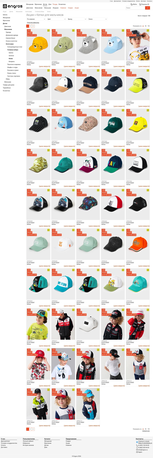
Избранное (26, 443)
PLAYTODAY (30, 63)
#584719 (29, 421)
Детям (11, 11)
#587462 (79, 181)
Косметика (6, 91)
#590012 (129, 61)
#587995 (79, 101)
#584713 (79, 421)
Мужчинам (6, 20)
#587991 (129, 101)
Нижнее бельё (10, 38)
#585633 (129, 261)
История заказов (28, 445)
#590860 (54, 61)
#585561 (79, 301)
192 (149, 26)
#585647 (29, 261)
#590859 (79, 61)
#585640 (54, 261)
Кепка (29, 64)
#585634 (104, 261)
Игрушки (55, 8)
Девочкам (29, 8)
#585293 (129, 341)
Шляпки (11, 55)
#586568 (29, 221)
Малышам (47, 8)
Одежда (8, 32)
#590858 (104, 61)
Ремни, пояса (11, 73)
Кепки (11, 58)
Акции (77, 8)
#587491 (79, 141)
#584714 (54, 421)
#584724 (104, 381)
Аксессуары (28, 11)
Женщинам (6, 17)
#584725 (79, 381)
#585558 (129, 301)
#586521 (79, 221)
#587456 (129, 181)
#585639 (79, 261)
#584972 (54, 381)
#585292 (29, 381)
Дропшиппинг (117, 1)
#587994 (104, 101)
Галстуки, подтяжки (13, 76)
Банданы (12, 61)
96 (145, 26)
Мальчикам (38, 8)
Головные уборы (39, 11)
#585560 (104, 301)
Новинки (63, 8)
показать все (146, 431)
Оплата (138, 1)
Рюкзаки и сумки (12, 70)
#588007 (29, 101)
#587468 (104, 141)
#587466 (129, 141)
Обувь (8, 79)
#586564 (54, 221)
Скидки (70, 8)
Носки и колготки (11, 41)
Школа (5, 14)
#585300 (79, 341)
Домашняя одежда (12, 35)
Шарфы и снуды (12, 67)
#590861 (29, 61)
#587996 (54, 101)
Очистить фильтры (33, 22)
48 (143, 26)
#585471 (54, 341)
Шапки (11, 52)
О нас (111, 1)
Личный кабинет (28, 441)
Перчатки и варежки (13, 64)
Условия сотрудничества (128, 1)
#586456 (129, 221)
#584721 (129, 381)
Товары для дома (8, 85)
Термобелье (7, 88)
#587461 (104, 181)
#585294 (104, 341)
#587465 (29, 181)
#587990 (29, 141)
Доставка (143, 1)
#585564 (54, 301)
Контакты (149, 1)
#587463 (54, 181)
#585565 (29, 301)
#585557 (29, 341)
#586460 (104, 221)
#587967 (54, 141)
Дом (45, 447)
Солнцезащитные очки (14, 47)
